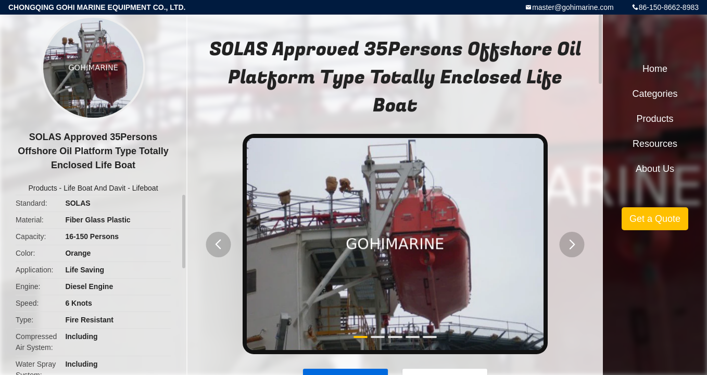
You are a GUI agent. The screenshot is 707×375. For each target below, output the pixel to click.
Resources (655, 144)
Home (654, 69)
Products (42, 188)
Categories (654, 94)
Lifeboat (145, 188)
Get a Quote (654, 219)
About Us (655, 169)
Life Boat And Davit (94, 188)
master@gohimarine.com (573, 7)
